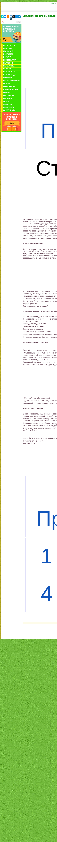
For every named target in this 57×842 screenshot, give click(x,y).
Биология (7, 48)
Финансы (7, 98)
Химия (6, 101)
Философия (8, 95)
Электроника (9, 110)
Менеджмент (9, 72)
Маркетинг (8, 63)
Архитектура (9, 45)
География (8, 51)
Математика (8, 66)
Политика (7, 78)
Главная (53, 3)
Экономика (8, 107)
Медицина (8, 69)
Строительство (10, 89)
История (7, 57)
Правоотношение (11, 81)
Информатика (9, 60)
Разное (6, 83)
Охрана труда (9, 75)
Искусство (8, 54)
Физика (6, 92)
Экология (7, 104)
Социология (9, 86)
